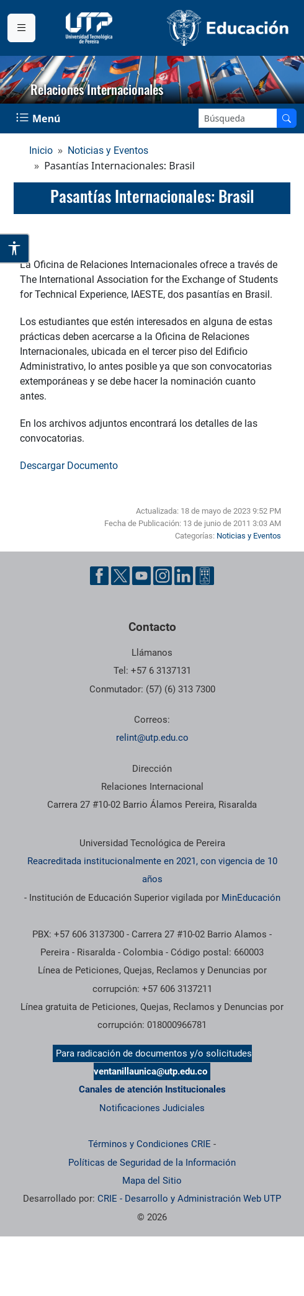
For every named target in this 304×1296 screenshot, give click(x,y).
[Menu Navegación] (39, 118)
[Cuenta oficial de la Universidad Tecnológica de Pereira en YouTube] (141, 575)
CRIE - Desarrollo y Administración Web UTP (189, 1198)
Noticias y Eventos (108, 150)
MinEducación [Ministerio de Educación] (250, 897)
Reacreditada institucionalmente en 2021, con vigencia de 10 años (152, 870)
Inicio (41, 150)
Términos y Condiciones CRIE (149, 1144)
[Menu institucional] (21, 28)
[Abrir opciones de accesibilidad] (15, 248)
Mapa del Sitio (152, 1180)
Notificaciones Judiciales (152, 1108)
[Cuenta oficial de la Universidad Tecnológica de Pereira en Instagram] (162, 575)
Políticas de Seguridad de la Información (152, 1162)
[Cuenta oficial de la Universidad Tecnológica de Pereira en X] (120, 575)
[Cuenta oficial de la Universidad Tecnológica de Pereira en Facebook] (99, 575)
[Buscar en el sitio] (287, 118)
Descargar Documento (69, 465)
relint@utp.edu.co (152, 737)
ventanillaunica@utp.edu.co (150, 1071)
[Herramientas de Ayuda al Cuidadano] (204, 575)
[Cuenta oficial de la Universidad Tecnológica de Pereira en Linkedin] (183, 575)
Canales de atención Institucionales (152, 1089)
